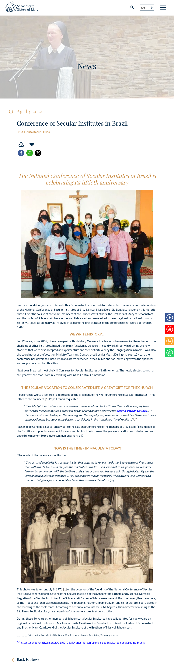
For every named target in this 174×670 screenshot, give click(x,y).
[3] (112, 480)
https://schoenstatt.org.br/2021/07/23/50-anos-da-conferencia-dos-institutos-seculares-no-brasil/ (83, 642)
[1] (47, 399)
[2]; (23, 635)
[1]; (19, 635)
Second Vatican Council (132, 410)
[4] (18, 642)
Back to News (28, 659)
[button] (21, 153)
